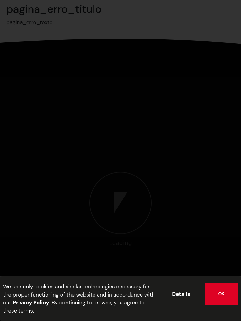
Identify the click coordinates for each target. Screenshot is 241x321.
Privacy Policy (31, 302)
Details (181, 294)
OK (221, 294)
